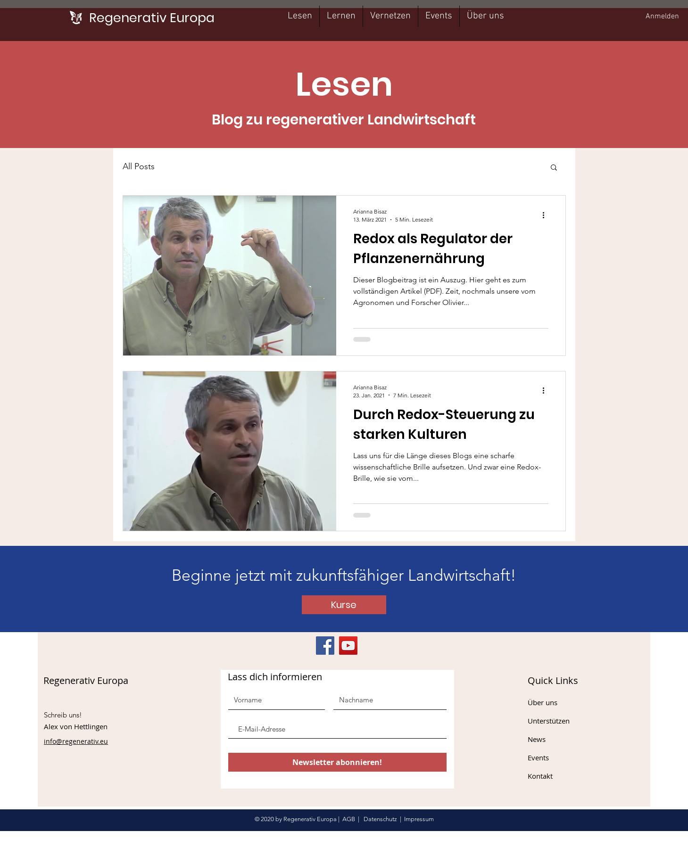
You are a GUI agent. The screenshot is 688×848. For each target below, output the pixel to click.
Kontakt (540, 776)
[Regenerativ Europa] (152, 18)
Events (538, 757)
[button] (553, 168)
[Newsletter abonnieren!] (337, 762)
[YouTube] (348, 645)
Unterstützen (549, 720)
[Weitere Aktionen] (547, 215)
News (537, 739)
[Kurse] (344, 604)
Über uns (542, 702)
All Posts (139, 166)
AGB (348, 819)
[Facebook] (325, 645)
